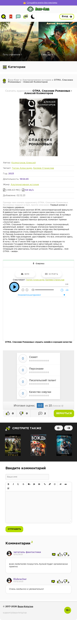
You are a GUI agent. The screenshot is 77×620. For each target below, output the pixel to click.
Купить (51, 274)
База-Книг (13, 80)
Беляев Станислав (43, 168)
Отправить (14, 529)
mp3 (25, 274)
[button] (8, 484)
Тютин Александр (22, 168)
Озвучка (40, 264)
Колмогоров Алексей (23, 163)
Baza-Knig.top (25, 606)
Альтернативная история (36, 80)
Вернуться (64, 413)
